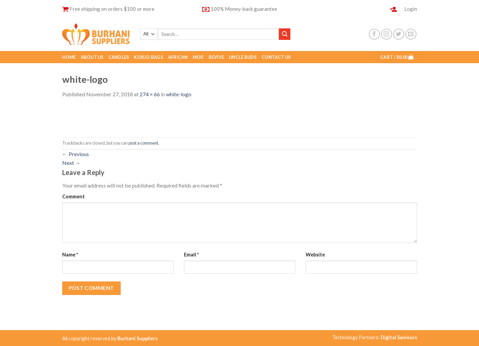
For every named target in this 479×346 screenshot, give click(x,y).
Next (71, 162)
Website (315, 254)
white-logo (178, 94)
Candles (119, 57)
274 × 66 (150, 94)
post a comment (143, 143)
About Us (92, 57)
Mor (198, 57)
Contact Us (276, 57)
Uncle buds (243, 57)
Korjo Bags (148, 57)
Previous (75, 154)
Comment (73, 196)
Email (191, 254)
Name (70, 254)
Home (69, 57)
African (178, 57)
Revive (216, 57)
